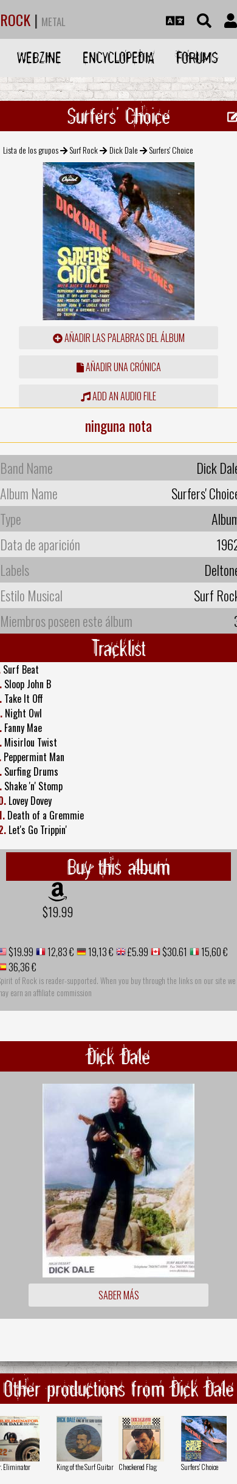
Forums (197, 57)
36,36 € (21, 967)
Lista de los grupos (30, 149)
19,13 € (100, 952)
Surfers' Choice (199, 1467)
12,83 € (60, 952)
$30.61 (173, 952)
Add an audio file (118, 396)
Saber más (118, 1295)
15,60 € (213, 952)
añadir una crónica (119, 367)
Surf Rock (83, 149)
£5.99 (137, 952)
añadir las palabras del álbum (119, 337)
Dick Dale (123, 149)
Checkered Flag (137, 1467)
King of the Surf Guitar (85, 1467)
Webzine (39, 57)
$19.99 (58, 912)
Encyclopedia (118, 57)
